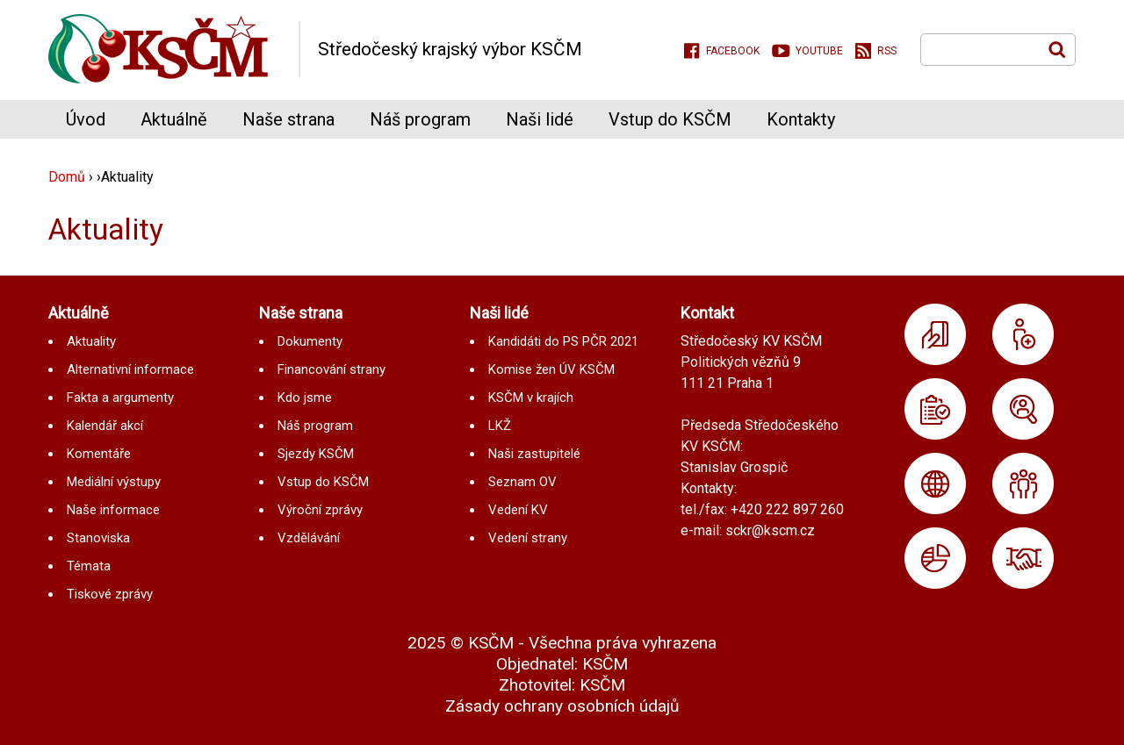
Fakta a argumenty (120, 397)
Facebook (733, 51)
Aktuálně (173, 119)
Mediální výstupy (114, 482)
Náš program (420, 119)
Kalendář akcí (105, 425)
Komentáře (99, 454)
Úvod (85, 119)
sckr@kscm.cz (770, 530)
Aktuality (91, 341)
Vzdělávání (308, 538)
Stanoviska (98, 538)
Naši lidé (539, 119)
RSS (887, 51)
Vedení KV (518, 510)
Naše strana (288, 119)
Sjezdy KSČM (315, 454)
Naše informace (113, 510)
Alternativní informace (130, 369)
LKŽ (499, 425)
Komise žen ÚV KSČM (551, 369)
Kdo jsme (304, 397)
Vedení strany (527, 538)
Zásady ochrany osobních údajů (562, 706)
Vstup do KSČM (670, 119)
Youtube (819, 51)
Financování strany (331, 369)
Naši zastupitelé (534, 454)
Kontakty (801, 119)
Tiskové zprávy (110, 594)
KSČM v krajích (530, 397)
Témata (89, 566)
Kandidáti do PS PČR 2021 (563, 341)
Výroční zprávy (320, 510)
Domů (66, 176)
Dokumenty (309, 341)
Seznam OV (522, 482)
